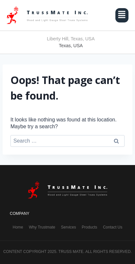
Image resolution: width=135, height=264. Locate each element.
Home (18, 227)
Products (89, 227)
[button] (121, 15)
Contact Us (112, 227)
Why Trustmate (42, 227)
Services (68, 227)
